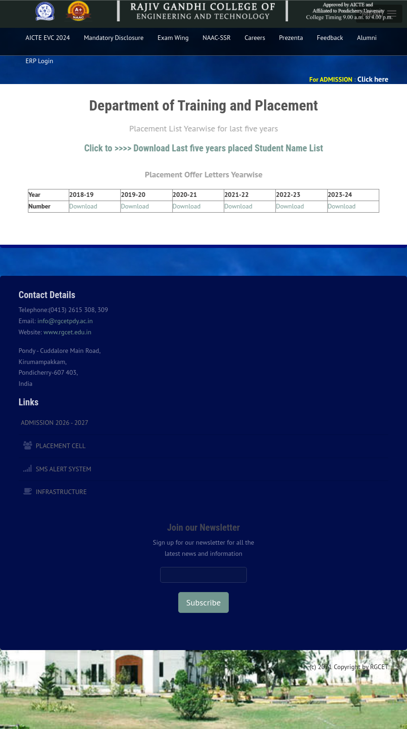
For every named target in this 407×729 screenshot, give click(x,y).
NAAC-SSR (217, 37)
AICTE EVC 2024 (48, 37)
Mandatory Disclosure (114, 37)
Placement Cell (60, 446)
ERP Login (39, 61)
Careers (255, 37)
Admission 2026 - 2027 (55, 422)
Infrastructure (61, 492)
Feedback (330, 37)
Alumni (367, 37)
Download (85, 206)
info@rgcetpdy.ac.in (65, 321)
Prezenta (291, 37)
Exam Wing (172, 37)
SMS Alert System (63, 469)
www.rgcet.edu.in (67, 332)
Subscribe (203, 602)
